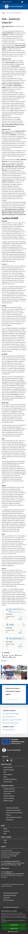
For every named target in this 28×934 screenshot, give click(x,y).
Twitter (11, 655)
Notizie (5, 829)
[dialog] (14, 921)
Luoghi (5, 840)
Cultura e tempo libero (9, 791)
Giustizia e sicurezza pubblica (13, 810)
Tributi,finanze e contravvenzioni (14, 812)
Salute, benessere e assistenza (14, 817)
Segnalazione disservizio (9, 895)
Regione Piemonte (6, 2)
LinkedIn (12, 657)
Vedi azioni (4, 661)
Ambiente (8, 815)
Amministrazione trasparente (10, 907)
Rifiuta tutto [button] (14, 928)
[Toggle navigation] (3, 6)
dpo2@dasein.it (8, 872)
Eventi (5, 842)
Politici (5, 777)
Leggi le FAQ (6, 897)
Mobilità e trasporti (8, 800)
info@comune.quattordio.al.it (12, 861)
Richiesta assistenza (8, 900)
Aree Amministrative (8, 770)
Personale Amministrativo (10, 779)
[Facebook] (3, 760)
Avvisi (4, 833)
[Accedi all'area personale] (22, 2)
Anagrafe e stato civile (9, 789)
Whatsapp (18, 655)
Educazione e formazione (12, 808)
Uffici (4, 772)
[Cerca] (25, 6)
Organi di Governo (8, 767)
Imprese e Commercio (8, 796)
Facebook (5, 655)
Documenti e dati (7, 781)
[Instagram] (11, 760)
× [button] (26, 910)
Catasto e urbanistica (8, 798)
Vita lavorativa (7, 793)
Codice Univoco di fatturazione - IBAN (11, 865)
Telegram (5, 657)
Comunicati (6, 831)
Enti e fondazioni (7, 774)
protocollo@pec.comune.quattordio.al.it (13, 863)
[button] (14, 931)
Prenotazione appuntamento (10, 893)
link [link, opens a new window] (6, 922)
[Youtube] (7, 760)
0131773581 (13, 856)
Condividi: (5, 653)
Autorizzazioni (9, 819)
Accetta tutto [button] (14, 925)
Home (3, 13)
